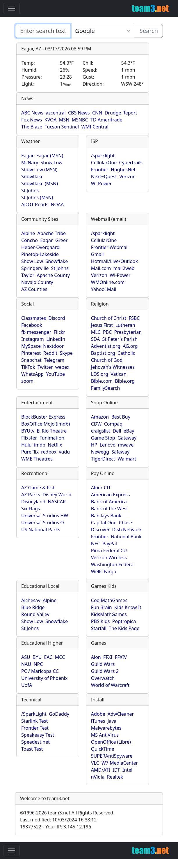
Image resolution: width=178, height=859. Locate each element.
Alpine (28, 233)
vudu (64, 452)
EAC (48, 657)
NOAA (57, 204)
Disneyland (33, 501)
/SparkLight (34, 714)
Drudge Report (121, 113)
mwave (126, 445)
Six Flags (30, 508)
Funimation (51, 438)
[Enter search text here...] (102, 31)
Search (149, 31)
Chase (125, 522)
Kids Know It (127, 607)
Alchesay (30, 600)
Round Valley (35, 614)
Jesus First (102, 325)
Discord (56, 318)
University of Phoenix (44, 678)
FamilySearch (105, 388)
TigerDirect (103, 459)
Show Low (51, 162)
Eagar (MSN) (49, 155)
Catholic (126, 353)
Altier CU (100, 487)
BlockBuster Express (43, 417)
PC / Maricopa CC (40, 671)
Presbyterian (128, 332)
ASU (25, 657)
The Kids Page (124, 628)
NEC (95, 543)
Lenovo (107, 445)
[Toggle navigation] (11, 8)
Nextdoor (53, 346)
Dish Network (127, 529)
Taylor (27, 275)
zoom (27, 381)
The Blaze (31, 127)
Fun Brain (101, 607)
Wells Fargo (103, 571)
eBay (129, 431)
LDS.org (99, 374)
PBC (107, 332)
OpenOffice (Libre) (111, 742)
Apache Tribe (52, 233)
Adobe (98, 714)
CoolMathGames (109, 600)
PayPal (109, 543)
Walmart (127, 459)
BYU (37, 657)
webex (62, 367)
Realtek (115, 777)
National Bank (126, 536)
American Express (110, 494)
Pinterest (31, 353)
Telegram (54, 360)
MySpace (31, 346)
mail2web (124, 268)
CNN (97, 113)
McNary (29, 162)
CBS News (79, 113)
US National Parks (40, 529)
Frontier (99, 169)
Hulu (26, 445)
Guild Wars (103, 664)
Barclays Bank (106, 515)
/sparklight (103, 155)
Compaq (113, 424)
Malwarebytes (106, 728)
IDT (116, 770)
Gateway (127, 438)
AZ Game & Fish (38, 487)
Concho (29, 240)
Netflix (55, 445)
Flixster (29, 438)
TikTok (28, 367)
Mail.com (101, 268)
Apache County (53, 275)
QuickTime (102, 749)
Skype (66, 353)
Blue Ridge (32, 607)
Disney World (56, 494)
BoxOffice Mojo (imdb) (45, 424)
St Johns (30, 190)
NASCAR (56, 501)
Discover (100, 529)
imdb (39, 445)
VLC (95, 763)
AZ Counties (34, 289)
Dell (117, 431)
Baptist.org (103, 353)
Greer (61, 240)
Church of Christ (108, 318)
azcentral (55, 113)
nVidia (98, 777)
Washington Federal (113, 564)
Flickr (59, 332)
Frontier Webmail (110, 247)
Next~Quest (104, 176)
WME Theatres (37, 459)
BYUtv (27, 431)
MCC (60, 657)
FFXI (107, 657)
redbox (48, 452)
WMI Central (94, 127)
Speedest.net (35, 742)
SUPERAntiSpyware (111, 756)
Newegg (100, 452)
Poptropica (124, 621)
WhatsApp (32, 374)
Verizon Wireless (109, 557)
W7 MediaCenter (120, 763)
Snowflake (32, 176)
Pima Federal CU (109, 550)
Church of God (106, 360)
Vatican (119, 374)
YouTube (55, 374)
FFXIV (121, 657)
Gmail (97, 254)
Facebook (31, 325)
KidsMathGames (109, 614)
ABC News (32, 113)
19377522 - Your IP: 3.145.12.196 (55, 826)
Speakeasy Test (37, 735)
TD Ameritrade (106, 120)
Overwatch (103, 678)
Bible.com (102, 381)
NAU (26, 664)
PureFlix (30, 452)
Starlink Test (34, 721)
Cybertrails (131, 162)
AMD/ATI (100, 770)
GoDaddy (59, 714)
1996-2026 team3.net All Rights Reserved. (67, 812)
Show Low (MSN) (39, 169)
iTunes (98, 721)
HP (94, 445)
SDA (95, 339)
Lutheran (125, 325)
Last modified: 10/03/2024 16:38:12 (58, 819)
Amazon (100, 417)
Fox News (31, 120)
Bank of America (109, 501)
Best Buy (120, 417)
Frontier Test (35, 728)
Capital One (104, 522)
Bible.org (125, 381)
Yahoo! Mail (103, 289)
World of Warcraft (110, 685)
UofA (26, 685)
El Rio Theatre (52, 431)
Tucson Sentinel (61, 127)
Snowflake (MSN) (39, 183)
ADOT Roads (34, 204)
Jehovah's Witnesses (113, 367)
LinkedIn (55, 339)
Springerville (35, 268)
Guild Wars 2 (105, 671)
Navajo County (37, 282)
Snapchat (31, 360)
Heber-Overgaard (40, 247)
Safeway (120, 452)
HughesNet (123, 169)
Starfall (98, 628)
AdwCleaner (121, 714)
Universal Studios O (42, 522)
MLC (96, 332)
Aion (96, 657)
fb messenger (36, 332)
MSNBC (80, 120)
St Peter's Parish (120, 339)
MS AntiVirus (105, 735)
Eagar (27, 155)
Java (112, 721)
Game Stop (103, 438)
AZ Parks (30, 494)
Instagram (32, 339)
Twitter (45, 367)
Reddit (50, 353)
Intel (127, 770)
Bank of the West (109, 508)
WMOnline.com (108, 282)
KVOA (50, 120)
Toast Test (32, 749)
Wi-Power (101, 183)
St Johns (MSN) (37, 197)
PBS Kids (100, 621)
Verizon (127, 176)
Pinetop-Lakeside (40, 254)
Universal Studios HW (44, 515)
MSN (64, 120)
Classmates (33, 318)
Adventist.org (105, 346)
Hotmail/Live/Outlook (114, 261)
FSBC (134, 318)
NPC (38, 664)
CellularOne (104, 162)
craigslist (100, 431)
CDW (96, 424)
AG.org (130, 346)
